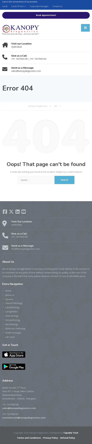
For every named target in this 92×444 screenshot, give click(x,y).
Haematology (11, 315)
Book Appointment (46, 15)
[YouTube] (23, 212)
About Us (9, 295)
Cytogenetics (11, 311)
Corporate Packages (39, 6)
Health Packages (13, 332)
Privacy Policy (50, 437)
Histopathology (12, 320)
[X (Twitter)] (11, 212)
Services (9, 299)
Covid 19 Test (17, 6)
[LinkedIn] (17, 212)
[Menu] (85, 27)
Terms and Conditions (29, 437)
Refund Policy (67, 437)
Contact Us (57, 6)
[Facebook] (5, 212)
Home (8, 290)
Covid (4, 6)
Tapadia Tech (70, 432)
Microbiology (11, 324)
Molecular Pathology (15, 328)
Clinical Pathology (13, 303)
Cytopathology (12, 307)
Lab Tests (10, 337)
